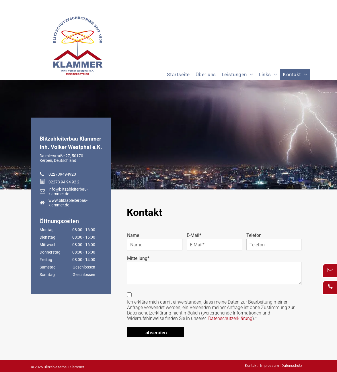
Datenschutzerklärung (230, 318)
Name (133, 235)
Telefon (254, 235)
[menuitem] (178, 74)
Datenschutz (291, 365)
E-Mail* (194, 235)
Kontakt (251, 365)
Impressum (269, 365)
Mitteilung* (138, 258)
